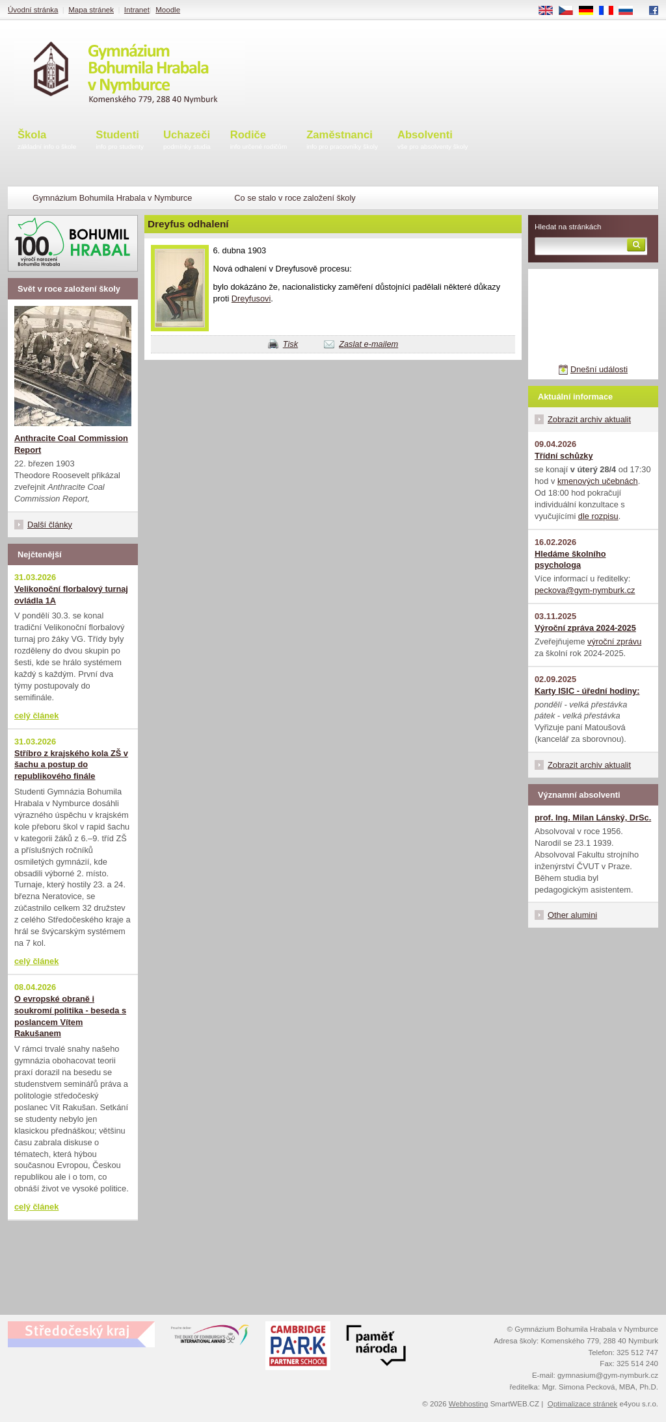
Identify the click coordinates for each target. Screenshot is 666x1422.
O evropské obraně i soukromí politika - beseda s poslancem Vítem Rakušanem (70, 1016)
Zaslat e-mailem (368, 344)
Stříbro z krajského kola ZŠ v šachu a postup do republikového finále (71, 764)
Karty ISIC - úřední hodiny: (587, 691)
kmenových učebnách (597, 481)
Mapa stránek (91, 10)
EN (550, 11)
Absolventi (432, 141)
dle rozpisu (598, 516)
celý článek (36, 715)
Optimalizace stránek (583, 1404)
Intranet (137, 10)
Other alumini (572, 915)
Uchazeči (187, 141)
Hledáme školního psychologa (570, 559)
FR (610, 11)
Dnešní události (599, 369)
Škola (47, 141)
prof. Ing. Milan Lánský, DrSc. (593, 817)
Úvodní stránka (33, 10)
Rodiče (258, 141)
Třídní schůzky (564, 456)
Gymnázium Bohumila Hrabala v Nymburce (112, 198)
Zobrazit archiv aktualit (589, 419)
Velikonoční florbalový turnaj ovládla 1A (71, 594)
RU (630, 11)
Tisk (290, 344)
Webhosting (468, 1404)
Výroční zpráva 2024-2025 (585, 628)
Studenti (120, 141)
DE (590, 11)
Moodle (167, 10)
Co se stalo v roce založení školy (294, 198)
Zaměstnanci (342, 141)
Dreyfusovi (251, 298)
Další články (49, 524)
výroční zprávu (614, 641)
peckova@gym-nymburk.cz (585, 590)
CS (570, 11)
